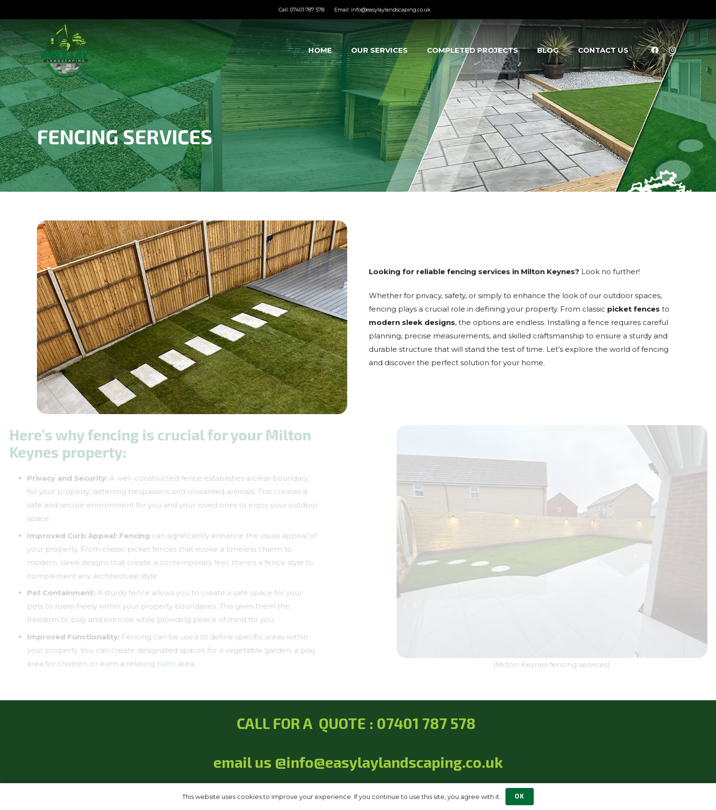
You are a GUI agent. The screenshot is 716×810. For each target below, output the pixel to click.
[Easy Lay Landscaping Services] (65, 50)
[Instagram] (672, 50)
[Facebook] (655, 50)
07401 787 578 (428, 723)
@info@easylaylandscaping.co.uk (389, 762)
